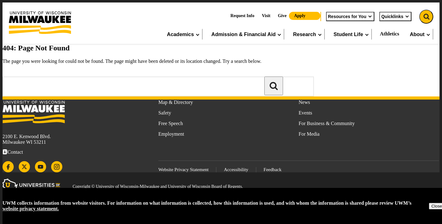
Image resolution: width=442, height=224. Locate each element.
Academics (183, 34)
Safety (164, 112)
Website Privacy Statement (183, 169)
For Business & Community (327, 123)
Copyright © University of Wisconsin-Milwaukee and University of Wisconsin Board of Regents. (158, 186)
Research (307, 34)
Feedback (272, 169)
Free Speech (170, 123)
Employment (171, 134)
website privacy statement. (30, 208)
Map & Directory (175, 102)
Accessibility (236, 169)
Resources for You (350, 16)
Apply (299, 15)
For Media (309, 134)
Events (305, 112)
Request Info (242, 15)
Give (282, 15)
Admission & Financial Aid (246, 34)
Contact (15, 152)
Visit (266, 15)
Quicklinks (395, 16)
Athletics (389, 34)
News (304, 102)
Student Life (351, 34)
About (420, 34)
